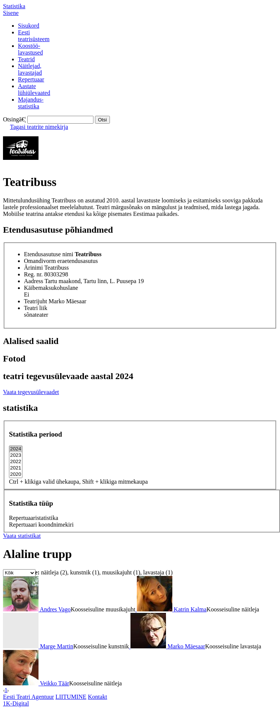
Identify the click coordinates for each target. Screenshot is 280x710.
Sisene (11, 13)
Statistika (14, 6)
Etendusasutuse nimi (48, 254)
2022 (15, 462)
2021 (15, 468)
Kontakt (97, 697)
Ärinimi (33, 267)
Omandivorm (40, 261)
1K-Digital (16, 703)
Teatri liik (35, 308)
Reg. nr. (33, 274)
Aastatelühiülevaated (34, 89)
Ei (26, 294)
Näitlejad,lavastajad (30, 69)
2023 (15, 455)
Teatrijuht (35, 301)
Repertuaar (31, 79)
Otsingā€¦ (14, 119)
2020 (15, 474)
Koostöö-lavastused (30, 49)
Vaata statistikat (22, 536)
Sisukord (28, 25)
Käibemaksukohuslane (51, 288)
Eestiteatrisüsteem (33, 35)
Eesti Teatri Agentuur (28, 697)
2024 (15, 449)
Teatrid (26, 59)
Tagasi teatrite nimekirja (39, 127)
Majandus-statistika (30, 102)
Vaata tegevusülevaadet (31, 392)
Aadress (33, 281)
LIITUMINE (70, 697)
